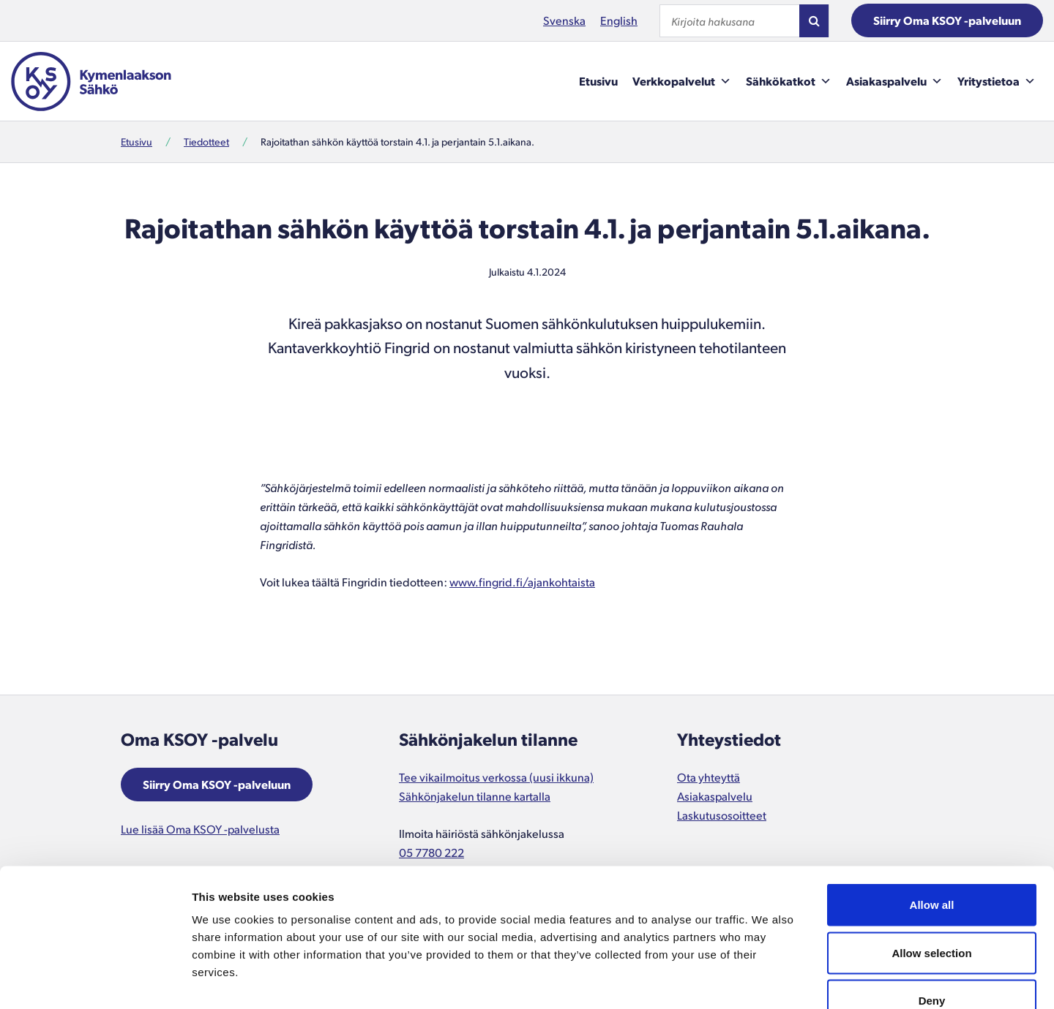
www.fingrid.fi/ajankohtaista (522, 581)
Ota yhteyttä (708, 777)
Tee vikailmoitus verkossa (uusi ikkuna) (496, 777)
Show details (768, 980)
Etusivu (598, 80)
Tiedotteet (206, 141)
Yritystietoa (996, 81)
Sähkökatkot (788, 81)
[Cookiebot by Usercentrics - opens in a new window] (95, 980)
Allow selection (931, 865)
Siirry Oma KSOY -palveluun (947, 20)
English (619, 20)
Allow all (932, 817)
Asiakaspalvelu (894, 81)
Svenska (564, 20)
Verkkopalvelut (681, 81)
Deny (932, 913)
